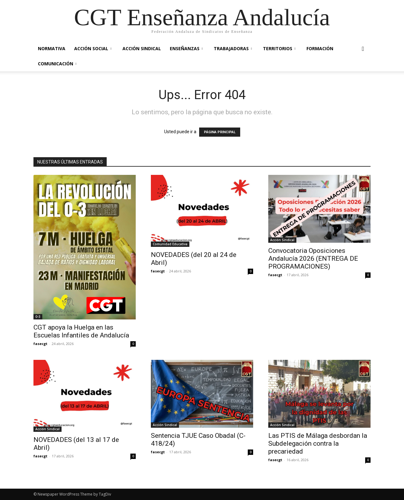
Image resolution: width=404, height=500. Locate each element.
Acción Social (92, 48)
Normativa (51, 48)
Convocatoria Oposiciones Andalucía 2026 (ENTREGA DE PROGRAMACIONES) (313, 258)
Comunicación (57, 64)
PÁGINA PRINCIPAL (219, 132)
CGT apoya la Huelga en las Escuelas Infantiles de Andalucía (81, 331)
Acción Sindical (141, 48)
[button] (363, 49)
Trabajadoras (233, 48)
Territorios (279, 48)
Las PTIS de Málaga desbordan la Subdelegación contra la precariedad (317, 443)
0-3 (37, 316)
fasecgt (40, 343)
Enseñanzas (186, 48)
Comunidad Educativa (170, 244)
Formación (319, 48)
